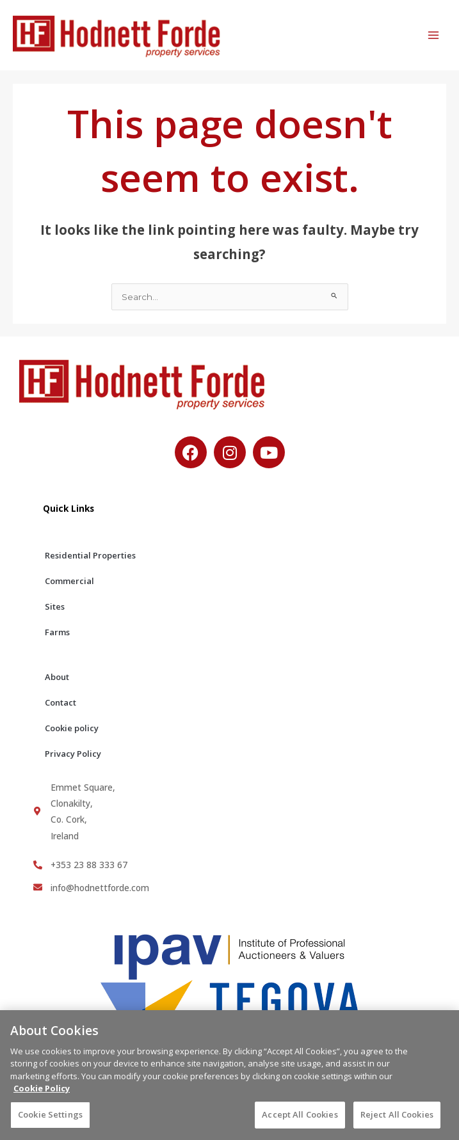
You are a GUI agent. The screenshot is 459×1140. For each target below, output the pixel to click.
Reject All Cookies (396, 1119)
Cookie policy (72, 728)
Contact (60, 702)
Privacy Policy (73, 753)
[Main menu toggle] (434, 35)
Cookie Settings (50, 1119)
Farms (57, 632)
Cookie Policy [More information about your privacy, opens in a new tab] (41, 1093)
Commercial (69, 581)
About (57, 677)
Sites (55, 606)
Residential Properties (90, 555)
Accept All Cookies (299, 1119)
